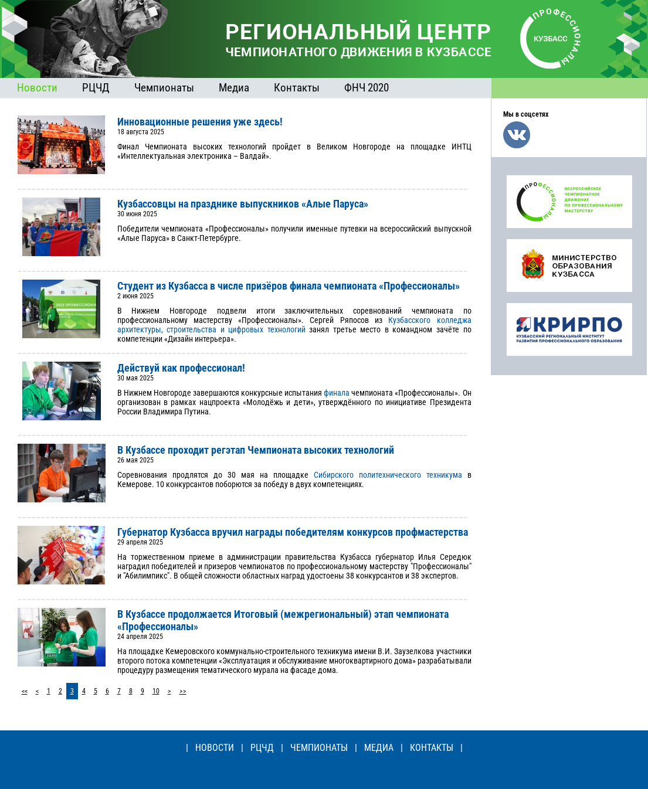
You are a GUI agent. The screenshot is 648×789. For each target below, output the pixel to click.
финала (337, 392)
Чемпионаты (164, 87)
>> (182, 691)
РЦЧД (96, 87)
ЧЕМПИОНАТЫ (319, 747)
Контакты (297, 87)
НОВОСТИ (214, 747)
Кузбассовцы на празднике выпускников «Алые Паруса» (242, 204)
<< (25, 691)
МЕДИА (378, 747)
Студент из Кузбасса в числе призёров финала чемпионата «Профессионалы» (288, 286)
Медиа (234, 87)
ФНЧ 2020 (366, 87)
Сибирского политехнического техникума (388, 474)
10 (156, 691)
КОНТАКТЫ (431, 747)
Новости (37, 87)
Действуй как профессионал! (181, 368)
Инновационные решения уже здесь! (200, 121)
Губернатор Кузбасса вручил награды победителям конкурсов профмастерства (292, 532)
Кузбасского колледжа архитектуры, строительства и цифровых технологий (294, 324)
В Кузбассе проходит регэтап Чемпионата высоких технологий (255, 450)
